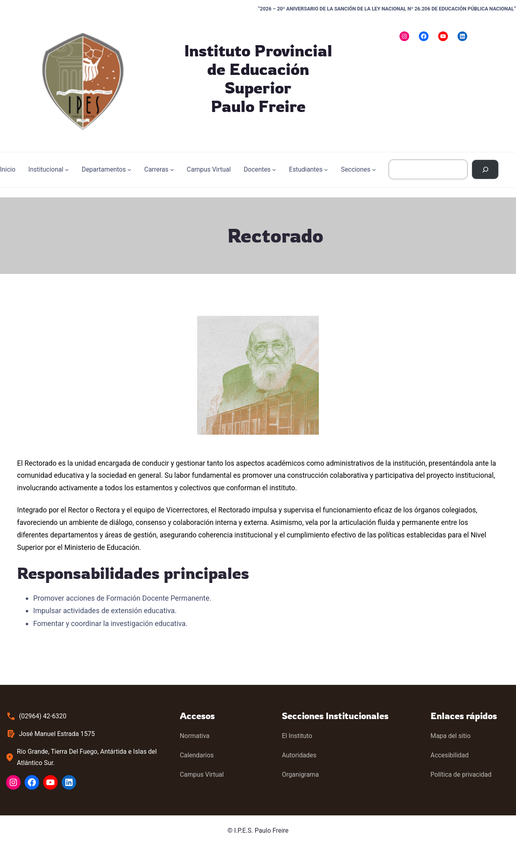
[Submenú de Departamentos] (129, 170)
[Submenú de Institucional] (67, 170)
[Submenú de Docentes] (274, 170)
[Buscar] (485, 169)
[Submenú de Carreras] (172, 170)
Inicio (7, 169)
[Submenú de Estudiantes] (326, 170)
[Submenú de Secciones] (374, 170)
